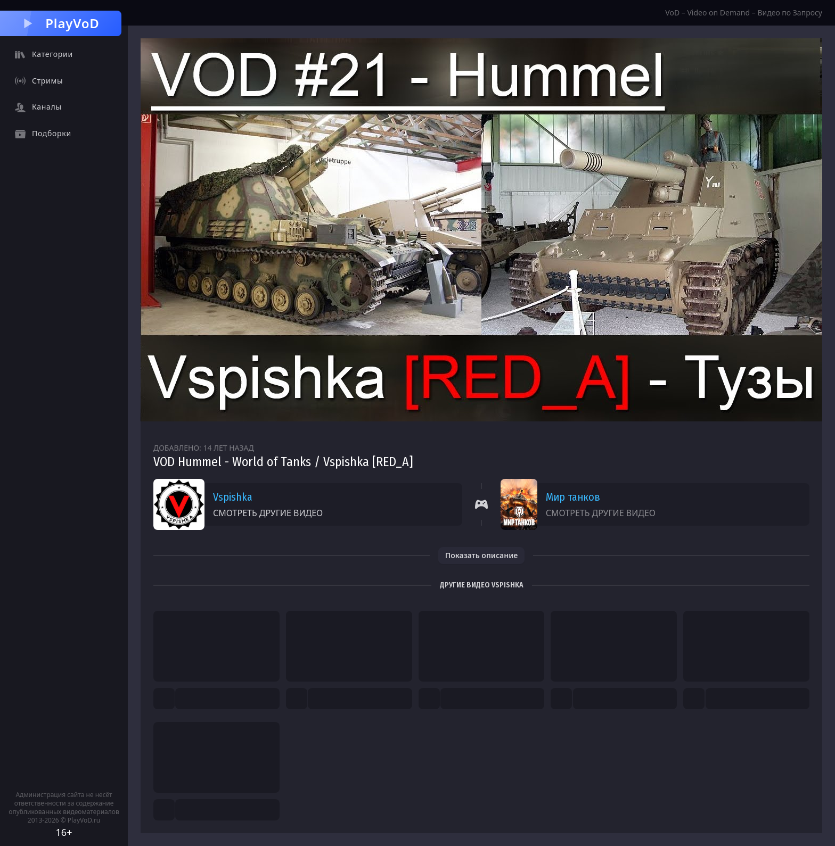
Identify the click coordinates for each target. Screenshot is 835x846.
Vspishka (232, 497)
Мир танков (573, 497)
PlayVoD (60, 23)
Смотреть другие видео (268, 513)
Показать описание (481, 555)
